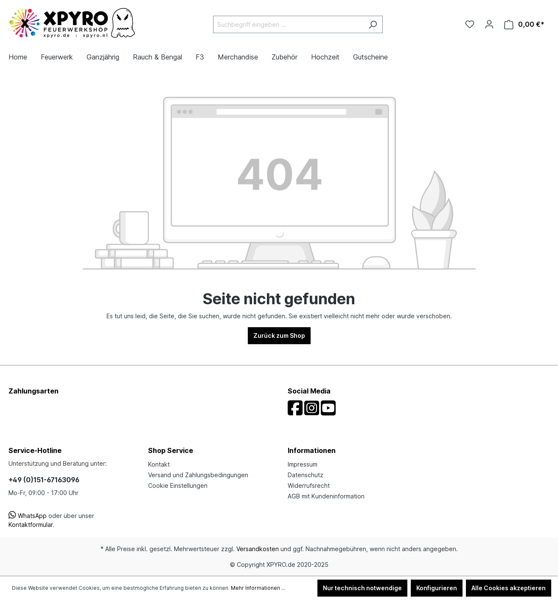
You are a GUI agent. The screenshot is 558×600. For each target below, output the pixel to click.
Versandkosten (257, 548)
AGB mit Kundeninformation (326, 496)
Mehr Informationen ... (258, 588)
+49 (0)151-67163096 (43, 479)
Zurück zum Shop (279, 335)
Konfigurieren (436, 588)
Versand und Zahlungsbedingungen (198, 474)
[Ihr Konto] (489, 24)
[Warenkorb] (524, 24)
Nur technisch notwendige (362, 588)
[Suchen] (373, 24)
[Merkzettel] (469, 24)
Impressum (302, 464)
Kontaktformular (30, 524)
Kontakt (159, 464)
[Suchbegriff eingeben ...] (288, 24)
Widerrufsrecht (309, 485)
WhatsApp (27, 515)
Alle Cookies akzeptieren (508, 588)
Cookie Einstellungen (177, 485)
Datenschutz (305, 474)
